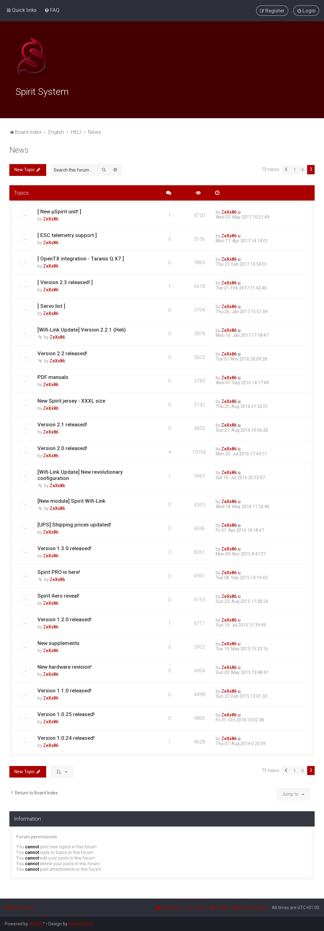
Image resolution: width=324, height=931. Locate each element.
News (19, 149)
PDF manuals (52, 376)
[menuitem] (52, 10)
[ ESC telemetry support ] (67, 234)
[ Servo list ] (51, 305)
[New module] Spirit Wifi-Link (71, 500)
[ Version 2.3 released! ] (65, 281)
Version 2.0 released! (62, 447)
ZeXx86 (50, 218)
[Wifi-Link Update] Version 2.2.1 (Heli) (81, 329)
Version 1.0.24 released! (66, 737)
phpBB (35, 923)
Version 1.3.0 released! (64, 547)
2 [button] (303, 168)
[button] (286, 168)
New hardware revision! (64, 666)
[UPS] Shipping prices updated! (74, 524)
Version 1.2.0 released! (64, 618)
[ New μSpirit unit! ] (59, 210)
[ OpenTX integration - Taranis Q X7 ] (80, 258)
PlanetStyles (80, 923)
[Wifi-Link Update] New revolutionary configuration (80, 474)
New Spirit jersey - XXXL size (71, 400)
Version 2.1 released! (62, 423)
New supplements (58, 642)
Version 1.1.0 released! (64, 689)
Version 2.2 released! (62, 352)
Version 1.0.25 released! (66, 713)
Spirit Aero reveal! (58, 595)
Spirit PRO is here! (58, 571)
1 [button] (294, 168)
